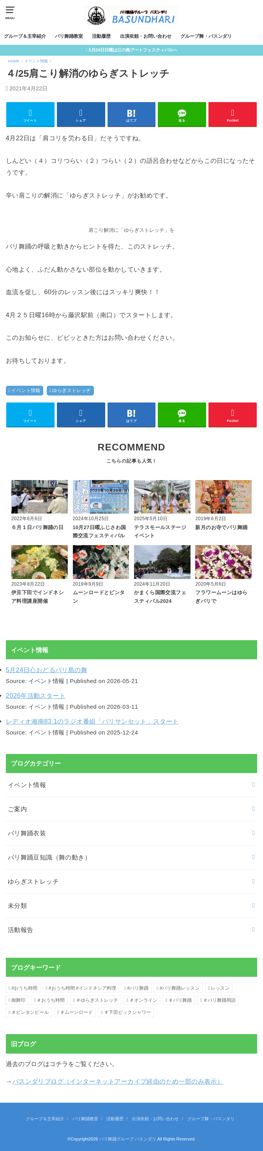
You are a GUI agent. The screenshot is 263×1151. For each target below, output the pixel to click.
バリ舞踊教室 (69, 36)
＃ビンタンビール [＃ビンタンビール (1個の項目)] (30, 1012)
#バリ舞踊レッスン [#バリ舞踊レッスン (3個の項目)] (180, 988)
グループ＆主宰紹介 (25, 36)
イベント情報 (25, 390)
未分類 (17, 905)
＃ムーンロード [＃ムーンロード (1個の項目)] (76, 1012)
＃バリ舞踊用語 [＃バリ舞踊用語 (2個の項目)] (219, 1000)
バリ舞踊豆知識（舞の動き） (49, 857)
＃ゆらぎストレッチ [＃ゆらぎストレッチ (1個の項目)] (97, 1000)
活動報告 (21, 929)
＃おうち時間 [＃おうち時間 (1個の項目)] (51, 1000)
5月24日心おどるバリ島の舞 (46, 669)
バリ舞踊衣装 (27, 833)
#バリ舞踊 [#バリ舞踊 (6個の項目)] (137, 988)
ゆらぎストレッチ (71, 390)
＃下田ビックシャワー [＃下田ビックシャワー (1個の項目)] (127, 1012)
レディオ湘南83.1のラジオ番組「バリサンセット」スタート (92, 721)
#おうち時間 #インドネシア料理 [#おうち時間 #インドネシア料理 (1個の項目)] (82, 988)
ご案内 (17, 808)
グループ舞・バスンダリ (206, 36)
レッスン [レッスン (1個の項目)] (220, 988)
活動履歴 (101, 36)
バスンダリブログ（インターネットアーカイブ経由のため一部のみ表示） (118, 1081)
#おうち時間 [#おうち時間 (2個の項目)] (24, 988)
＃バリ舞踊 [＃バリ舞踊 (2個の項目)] (180, 1000)
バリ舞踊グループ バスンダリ (127, 1139)
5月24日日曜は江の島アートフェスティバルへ (132, 50)
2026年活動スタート (35, 695)
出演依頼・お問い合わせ (145, 36)
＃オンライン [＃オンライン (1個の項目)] (143, 1000)
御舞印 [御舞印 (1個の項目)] (18, 1000)
